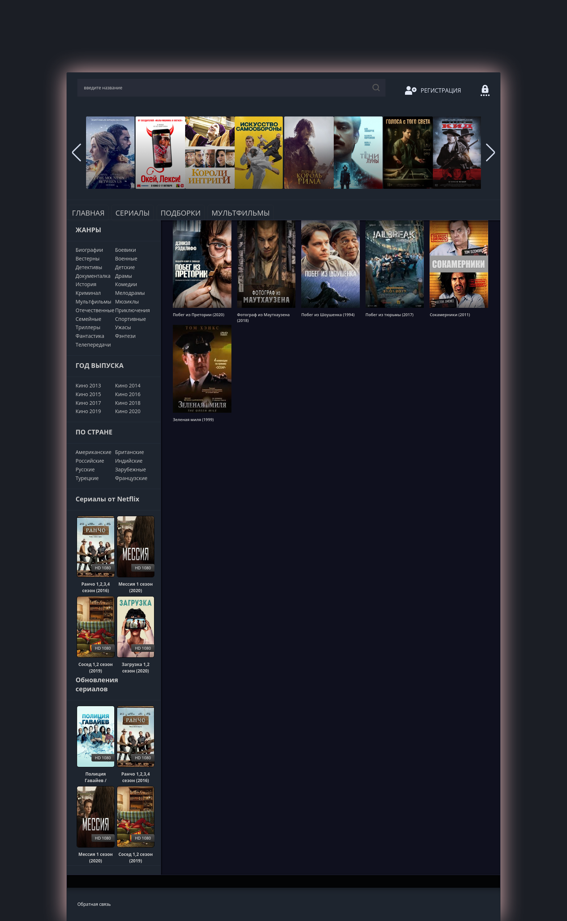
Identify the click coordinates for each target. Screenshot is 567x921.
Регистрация (433, 90)
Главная (88, 213)
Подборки (181, 213)
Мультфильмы (241, 213)
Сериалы (132, 213)
